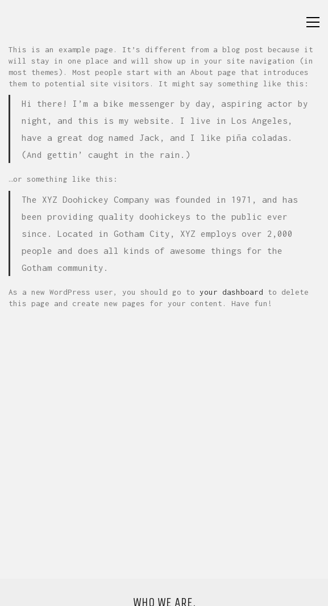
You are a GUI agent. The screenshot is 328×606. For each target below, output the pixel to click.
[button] (312, 22)
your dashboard (231, 291)
